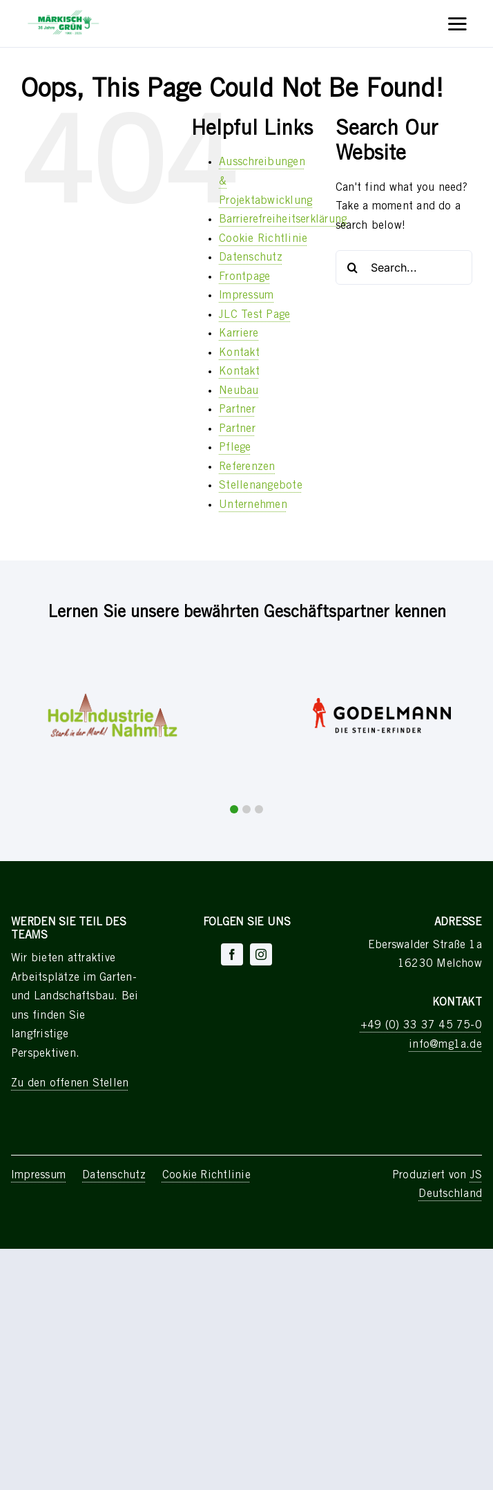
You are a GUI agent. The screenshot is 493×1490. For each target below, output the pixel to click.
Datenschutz (250, 257)
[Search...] (404, 267)
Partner (237, 409)
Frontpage (244, 277)
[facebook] (232, 954)
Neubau (238, 391)
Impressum (246, 295)
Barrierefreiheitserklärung (283, 219)
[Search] (353, 267)
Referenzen (247, 467)
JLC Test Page (254, 315)
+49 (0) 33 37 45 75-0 (421, 1025)
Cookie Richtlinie (263, 239)
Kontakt (239, 353)
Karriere (238, 333)
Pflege (235, 447)
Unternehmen (253, 505)
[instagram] (261, 954)
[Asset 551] (64, 12)
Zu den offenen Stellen (69, 1083)
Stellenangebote (260, 485)
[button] (234, 809)
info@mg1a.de (445, 1044)
